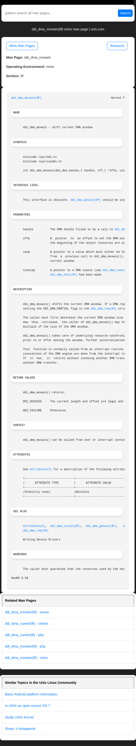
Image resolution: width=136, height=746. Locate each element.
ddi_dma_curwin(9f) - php (24, 635)
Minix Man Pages (22, 46)
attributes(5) (41, 469)
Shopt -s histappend (20, 729)
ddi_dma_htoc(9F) (63, 275)
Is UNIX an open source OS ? (27, 706)
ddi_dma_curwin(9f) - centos (26, 623)
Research (117, 46)
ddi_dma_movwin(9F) (26, 98)
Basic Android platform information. (31, 694)
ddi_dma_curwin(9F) (65, 526)
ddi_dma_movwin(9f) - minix (26, 658)
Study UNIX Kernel (19, 717)
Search (125, 13)
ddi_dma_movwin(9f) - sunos (27, 612)
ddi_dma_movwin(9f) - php (25, 646)
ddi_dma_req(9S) (103, 308)
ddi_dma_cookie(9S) (118, 270)
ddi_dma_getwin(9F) (86, 200)
